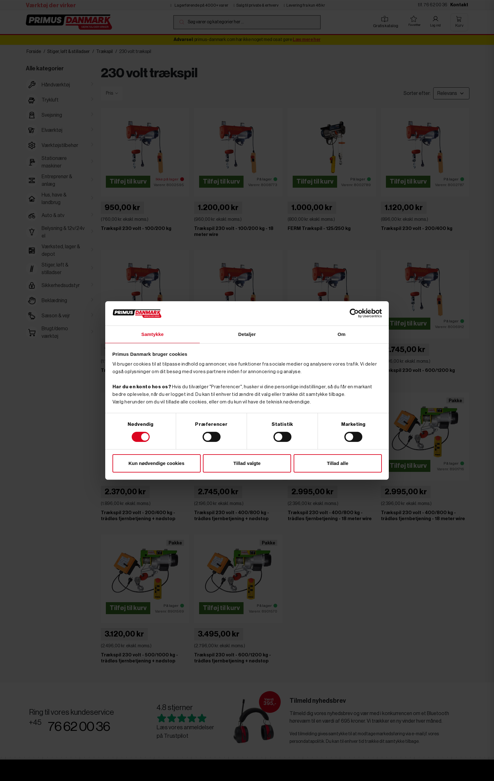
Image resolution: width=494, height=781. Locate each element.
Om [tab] (341, 334)
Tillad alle (337, 463)
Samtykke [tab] (152, 334)
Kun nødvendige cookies (157, 463)
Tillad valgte (247, 463)
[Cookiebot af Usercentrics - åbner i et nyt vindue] (354, 313)
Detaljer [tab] (247, 334)
